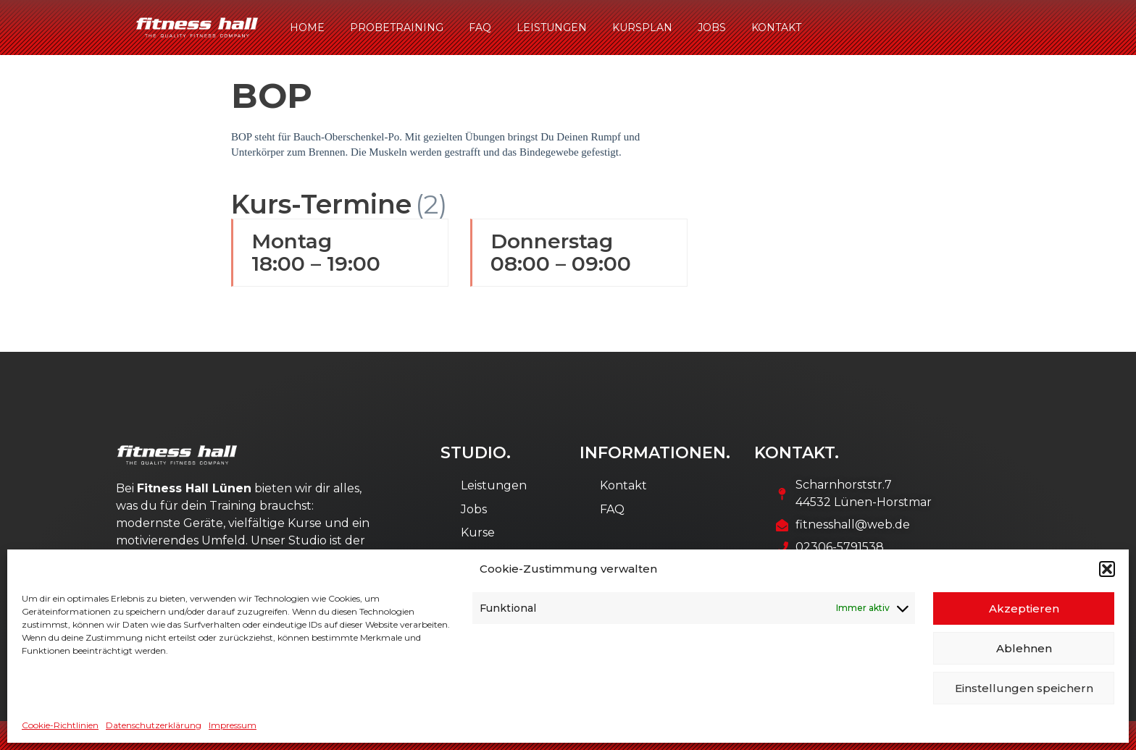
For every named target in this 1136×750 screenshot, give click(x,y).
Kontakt (776, 27)
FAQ (480, 27)
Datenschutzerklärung (153, 725)
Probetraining (396, 27)
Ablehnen (1024, 648)
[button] (1107, 569)
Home (307, 27)
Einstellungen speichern (1024, 688)
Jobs (712, 27)
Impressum (232, 725)
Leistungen (552, 27)
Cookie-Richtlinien (60, 725)
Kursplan (642, 27)
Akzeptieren (1024, 608)
